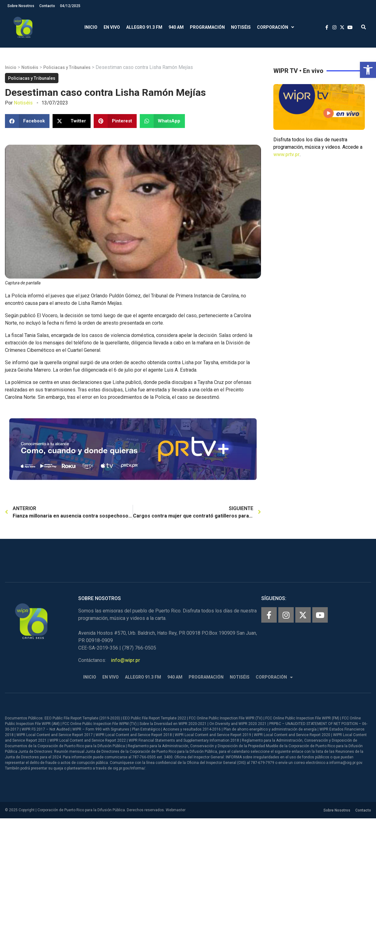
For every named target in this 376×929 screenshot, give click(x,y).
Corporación (275, 27)
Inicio (90, 27)
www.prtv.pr (286, 154)
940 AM (176, 27)
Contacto (47, 6)
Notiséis (241, 27)
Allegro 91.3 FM (144, 27)
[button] (368, 70)
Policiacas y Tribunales (67, 67)
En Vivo (112, 27)
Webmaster (176, 810)
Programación (207, 27)
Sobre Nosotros (20, 6)
